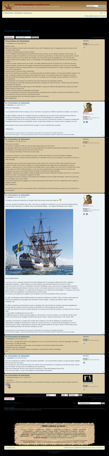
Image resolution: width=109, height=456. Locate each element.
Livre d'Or (64, 436)
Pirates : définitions (79, 429)
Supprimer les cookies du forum (82, 447)
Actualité (31, 429)
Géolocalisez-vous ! (39, 434)
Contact (81, 442)
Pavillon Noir (40, 429)
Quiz (37, 436)
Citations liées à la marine (68, 431)
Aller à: (75, 403)
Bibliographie (61, 442)
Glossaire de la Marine (29, 433)
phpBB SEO (54, 453)
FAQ (87, 16)
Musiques (58, 433)
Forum (32, 436)
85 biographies (28, 431)
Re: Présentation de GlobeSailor (17, 103)
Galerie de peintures (49, 442)
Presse (39, 442)
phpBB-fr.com (58, 452)
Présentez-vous (27, 13)
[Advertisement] (54, 23)
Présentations (18, 13)
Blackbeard (11, 105)
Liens (83, 433)
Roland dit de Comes (13, 377)
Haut (103, 99)
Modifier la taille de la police (104, 13)
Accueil (24, 429)
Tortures (81, 431)
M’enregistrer (94, 16)
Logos (75, 433)
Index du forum (9, 13)
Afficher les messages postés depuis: (41, 395)
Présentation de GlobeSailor (17, 31)
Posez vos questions (50, 436)
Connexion (103, 16)
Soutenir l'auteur (72, 442)
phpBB (47, 450)
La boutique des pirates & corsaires (60, 437)
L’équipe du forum (68, 447)
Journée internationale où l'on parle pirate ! (71, 434)
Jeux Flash (51, 434)
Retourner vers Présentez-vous (14, 402)
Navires (49, 429)
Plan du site (67, 433)
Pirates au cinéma (41, 431)
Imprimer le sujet (101, 13)
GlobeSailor (11, 43)
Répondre (9, 37)
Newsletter (74, 436)
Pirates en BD (53, 431)
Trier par (62, 395)
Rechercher (83, 436)
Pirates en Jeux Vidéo (46, 433)
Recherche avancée (100, 7)
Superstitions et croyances (62, 429)
